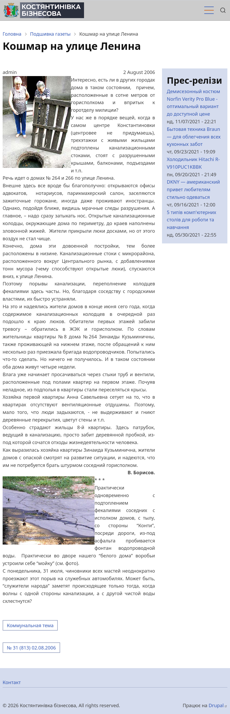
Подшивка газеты (50, 34)
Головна (12, 34)
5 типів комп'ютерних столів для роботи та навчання (191, 220)
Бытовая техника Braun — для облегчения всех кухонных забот (194, 136)
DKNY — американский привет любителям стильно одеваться (193, 189)
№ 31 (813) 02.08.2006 (31, 647)
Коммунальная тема (30, 625)
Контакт (12, 682)
